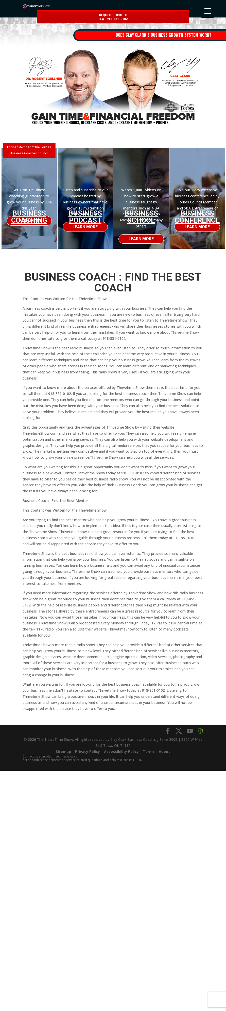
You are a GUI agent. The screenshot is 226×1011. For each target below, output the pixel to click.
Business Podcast (85, 216)
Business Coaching (29, 216)
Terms (149, 751)
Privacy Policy (87, 751)
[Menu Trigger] (208, 11)
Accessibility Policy (121, 751)
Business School (141, 216)
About (164, 751)
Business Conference (197, 216)
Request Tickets (113, 17)
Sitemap (63, 751)
